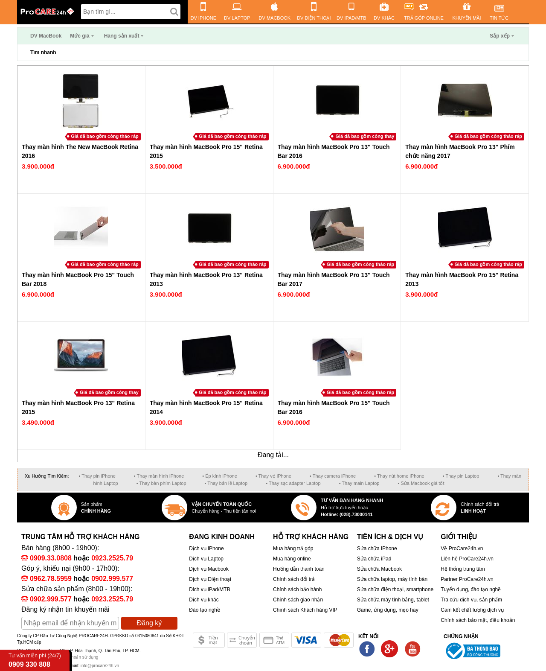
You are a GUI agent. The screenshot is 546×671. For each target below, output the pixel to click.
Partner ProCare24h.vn (467, 579)
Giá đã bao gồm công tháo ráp (105, 136)
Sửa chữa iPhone (377, 548)
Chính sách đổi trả (294, 579)
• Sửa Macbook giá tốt (421, 483)
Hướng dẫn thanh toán (299, 569)
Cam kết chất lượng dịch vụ (472, 610)
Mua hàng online (292, 559)
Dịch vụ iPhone (206, 548)
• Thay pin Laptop (461, 475)
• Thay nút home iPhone (399, 475)
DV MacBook (45, 36)
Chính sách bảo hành (297, 589)
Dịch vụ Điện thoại (210, 579)
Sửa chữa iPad (374, 559)
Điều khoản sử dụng (79, 657)
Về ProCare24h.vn (462, 548)
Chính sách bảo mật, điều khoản (478, 620)
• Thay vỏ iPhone (273, 475)
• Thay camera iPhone (333, 475)
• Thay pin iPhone (97, 475)
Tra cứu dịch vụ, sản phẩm (471, 600)
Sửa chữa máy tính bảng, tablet (393, 600)
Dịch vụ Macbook (209, 569)
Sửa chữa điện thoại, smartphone (395, 589)
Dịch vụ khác (203, 600)
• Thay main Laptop (359, 483)
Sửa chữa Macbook (379, 569)
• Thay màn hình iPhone (159, 475)
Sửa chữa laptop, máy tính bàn (392, 579)
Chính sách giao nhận (298, 600)
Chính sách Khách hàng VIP (305, 610)
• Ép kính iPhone (219, 475)
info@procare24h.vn (100, 665)
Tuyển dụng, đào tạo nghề (471, 589)
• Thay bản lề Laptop (226, 483)
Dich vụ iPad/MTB (209, 589)
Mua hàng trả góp (293, 548)
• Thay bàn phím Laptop (161, 483)
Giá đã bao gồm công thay (364, 136)
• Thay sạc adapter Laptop (293, 483)
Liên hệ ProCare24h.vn (467, 559)
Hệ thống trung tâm (463, 569)
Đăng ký (149, 623)
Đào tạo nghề (204, 610)
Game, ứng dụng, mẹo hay (387, 610)
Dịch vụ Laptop (206, 559)
